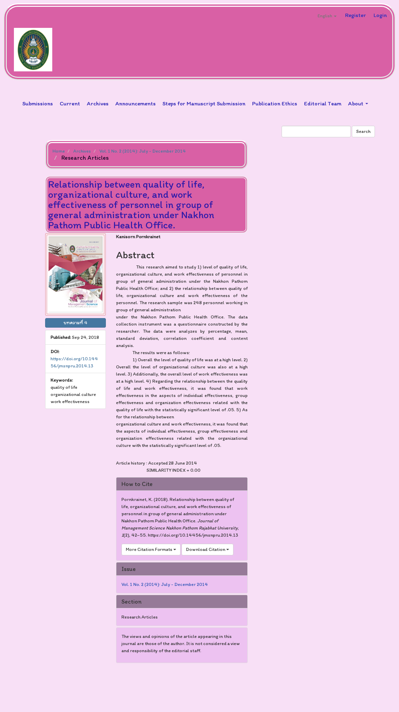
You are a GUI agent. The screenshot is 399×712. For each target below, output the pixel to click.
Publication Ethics (274, 103)
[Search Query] (316, 131)
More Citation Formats (151, 549)
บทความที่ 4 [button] (75, 323)
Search (363, 131)
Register (355, 15)
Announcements (135, 103)
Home (59, 151)
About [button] (358, 103)
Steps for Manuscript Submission (204, 103)
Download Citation (207, 549)
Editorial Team (322, 103)
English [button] (327, 16)
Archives (98, 103)
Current (70, 103)
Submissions (37, 103)
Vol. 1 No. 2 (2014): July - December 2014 (142, 151)
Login (380, 15)
